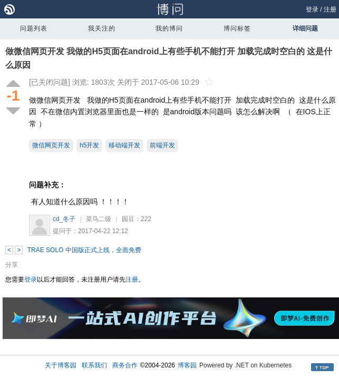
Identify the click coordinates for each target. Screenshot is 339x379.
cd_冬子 (64, 219)
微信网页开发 (51, 145)
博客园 (187, 365)
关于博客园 (60, 365)
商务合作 (125, 365)
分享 (11, 264)
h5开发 (89, 145)
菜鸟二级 (98, 219)
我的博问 (169, 28)
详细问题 (305, 28)
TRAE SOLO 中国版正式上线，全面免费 (84, 250)
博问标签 (237, 28)
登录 (312, 9)
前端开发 (162, 145)
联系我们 (94, 365)
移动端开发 (124, 145)
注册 (330, 9)
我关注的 (101, 28)
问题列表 (33, 28)
